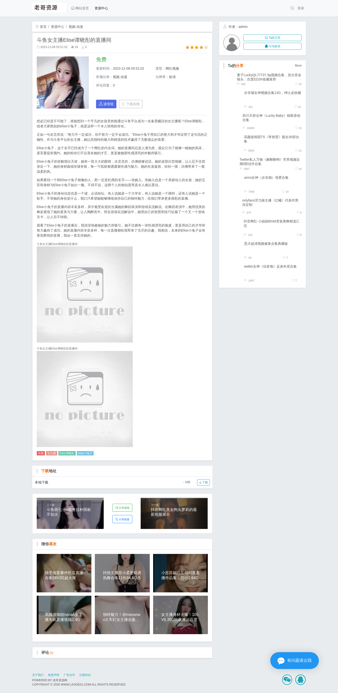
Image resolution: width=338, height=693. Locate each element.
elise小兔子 (85, 453)
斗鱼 (41, 453)
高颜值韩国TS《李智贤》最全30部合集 (271, 139)
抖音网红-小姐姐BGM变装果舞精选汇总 (272, 223)
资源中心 (101, 8)
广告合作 (69, 675)
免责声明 (53, 675)
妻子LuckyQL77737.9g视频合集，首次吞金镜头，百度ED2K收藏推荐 (269, 77)
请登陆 (106, 104)
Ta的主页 (272, 37)
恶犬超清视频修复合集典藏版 (266, 243)
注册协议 (85, 675)
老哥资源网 (60, 680)
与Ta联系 (272, 46)
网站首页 (80, 8)
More (298, 65)
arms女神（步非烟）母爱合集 (266, 177)
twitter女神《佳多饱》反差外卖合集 (270, 266)
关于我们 (38, 675)
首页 (41, 27)
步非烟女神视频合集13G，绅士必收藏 (272, 93)
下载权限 (131, 104)
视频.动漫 (76, 27)
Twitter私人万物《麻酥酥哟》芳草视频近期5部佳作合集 (270, 162)
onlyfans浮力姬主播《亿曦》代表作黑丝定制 (270, 202)
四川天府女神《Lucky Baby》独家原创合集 (271, 118)
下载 (203, 482)
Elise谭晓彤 (67, 453)
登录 (300, 8)
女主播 (51, 453)
